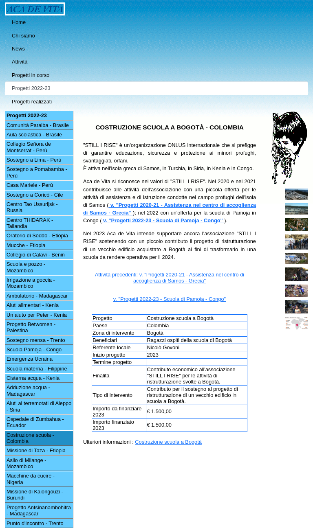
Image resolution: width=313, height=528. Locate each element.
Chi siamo (23, 36)
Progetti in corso (30, 75)
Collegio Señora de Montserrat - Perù (29, 147)
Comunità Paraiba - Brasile (38, 125)
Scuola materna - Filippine (37, 369)
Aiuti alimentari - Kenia (33, 305)
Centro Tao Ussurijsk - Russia (32, 207)
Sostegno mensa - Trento (36, 340)
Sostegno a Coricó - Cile (35, 195)
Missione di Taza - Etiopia (36, 450)
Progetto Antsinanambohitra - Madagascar (39, 510)
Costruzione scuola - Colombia (30, 438)
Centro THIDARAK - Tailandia (30, 223)
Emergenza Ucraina (30, 359)
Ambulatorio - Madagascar (37, 296)
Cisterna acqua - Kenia (33, 378)
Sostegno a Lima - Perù (34, 160)
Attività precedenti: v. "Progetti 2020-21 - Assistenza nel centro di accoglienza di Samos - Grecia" (169, 278)
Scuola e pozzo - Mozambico (26, 267)
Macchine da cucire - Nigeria (31, 479)
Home (19, 22)
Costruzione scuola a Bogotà (168, 442)
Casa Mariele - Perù (30, 185)
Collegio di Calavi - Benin (36, 255)
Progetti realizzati (32, 102)
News (18, 49)
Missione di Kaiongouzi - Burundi (35, 495)
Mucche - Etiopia (26, 245)
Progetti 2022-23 (31, 88)
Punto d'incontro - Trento (35, 523)
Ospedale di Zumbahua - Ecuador (35, 422)
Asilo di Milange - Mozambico (26, 463)
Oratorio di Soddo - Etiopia (37, 235)
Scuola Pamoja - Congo (34, 349)
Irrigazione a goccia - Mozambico (31, 283)
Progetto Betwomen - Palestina (31, 327)
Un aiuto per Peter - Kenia (37, 315)
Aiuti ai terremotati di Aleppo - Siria (39, 406)
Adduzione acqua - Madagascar (28, 390)
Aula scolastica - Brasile (34, 134)
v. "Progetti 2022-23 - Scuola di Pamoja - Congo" (169, 299)
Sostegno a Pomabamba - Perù (37, 172)
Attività (19, 62)
